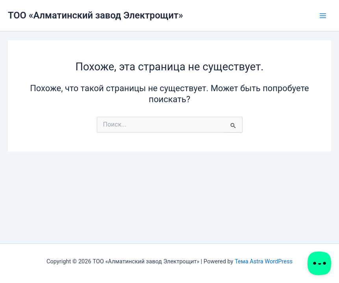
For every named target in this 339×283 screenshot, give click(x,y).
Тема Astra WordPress (264, 261)
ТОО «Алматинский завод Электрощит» (95, 15)
